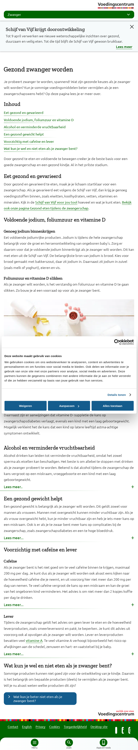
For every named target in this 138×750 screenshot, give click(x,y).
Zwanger (70, 14)
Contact (13, 726)
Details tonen (117, 394)
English (27, 726)
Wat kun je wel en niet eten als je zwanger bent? (40, 148)
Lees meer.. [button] (13, 486)
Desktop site (99, 726)
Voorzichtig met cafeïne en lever (29, 141)
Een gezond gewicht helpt (24, 134)
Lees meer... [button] (14, 537)
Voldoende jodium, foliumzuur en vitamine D (39, 120)
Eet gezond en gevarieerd (23, 112)
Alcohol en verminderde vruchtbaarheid (35, 127)
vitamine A (34, 640)
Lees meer (124, 46)
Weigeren (25, 405)
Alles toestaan (112, 405)
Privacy (40, 726)
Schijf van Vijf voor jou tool (56, 202)
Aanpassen (69, 405)
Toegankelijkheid (75, 726)
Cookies (54, 726)
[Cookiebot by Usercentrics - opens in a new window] (117, 342)
